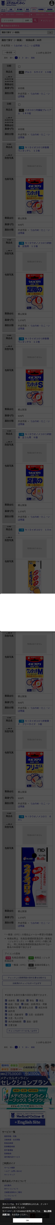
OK (27, 1220)
